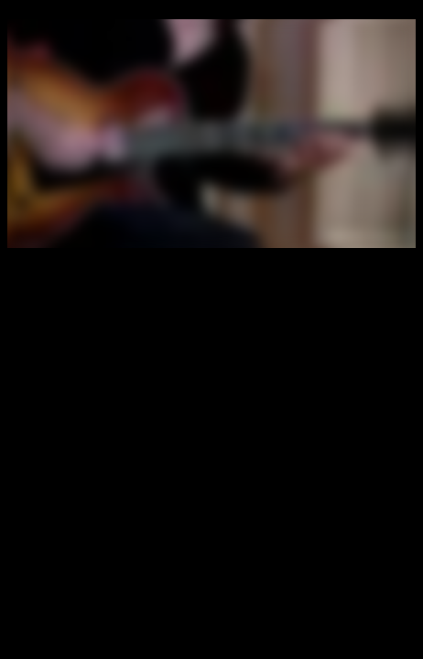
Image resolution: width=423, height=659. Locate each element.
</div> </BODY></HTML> (211, 133)
